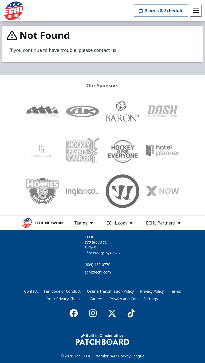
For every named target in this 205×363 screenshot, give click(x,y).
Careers (96, 298)
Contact (31, 291)
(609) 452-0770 (98, 264)
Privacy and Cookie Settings (133, 298)
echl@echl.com (98, 272)
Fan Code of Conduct (62, 291)
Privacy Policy (152, 291)
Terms (175, 291)
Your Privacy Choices (65, 298)
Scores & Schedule (161, 11)
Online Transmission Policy (110, 291)
